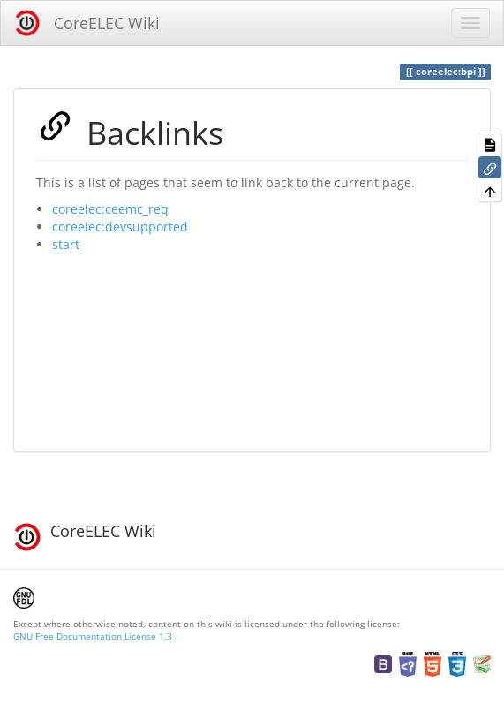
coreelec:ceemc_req (110, 209)
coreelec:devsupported (120, 226)
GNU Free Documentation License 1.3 (92, 636)
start (65, 244)
